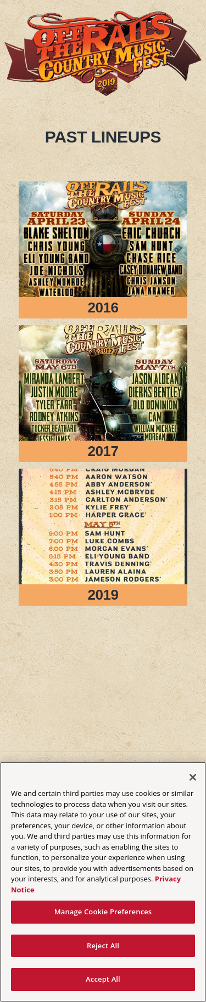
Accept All (103, 979)
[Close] (193, 777)
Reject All (103, 945)
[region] (103, 882)
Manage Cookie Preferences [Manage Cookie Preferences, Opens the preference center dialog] (103, 911)
